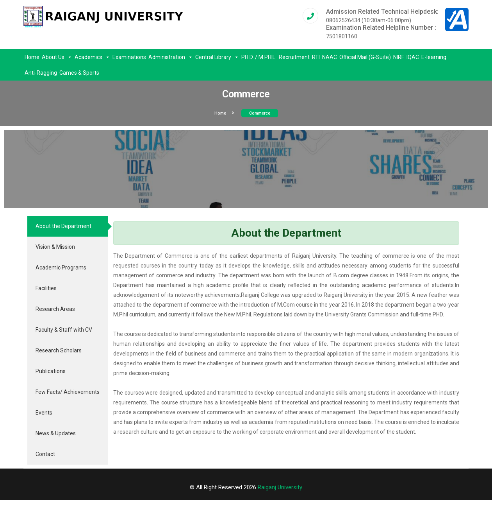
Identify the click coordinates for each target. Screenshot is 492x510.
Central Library (217, 57)
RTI (316, 57)
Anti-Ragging (41, 73)
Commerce (259, 113)
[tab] (67, 226)
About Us (57, 57)
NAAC (329, 57)
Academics (92, 57)
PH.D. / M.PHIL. (258, 57)
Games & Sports (79, 73)
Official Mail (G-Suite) (365, 57)
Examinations (129, 57)
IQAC (412, 57)
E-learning (433, 57)
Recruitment (294, 57)
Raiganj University (280, 487)
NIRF (398, 57)
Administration (170, 57)
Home (32, 57)
